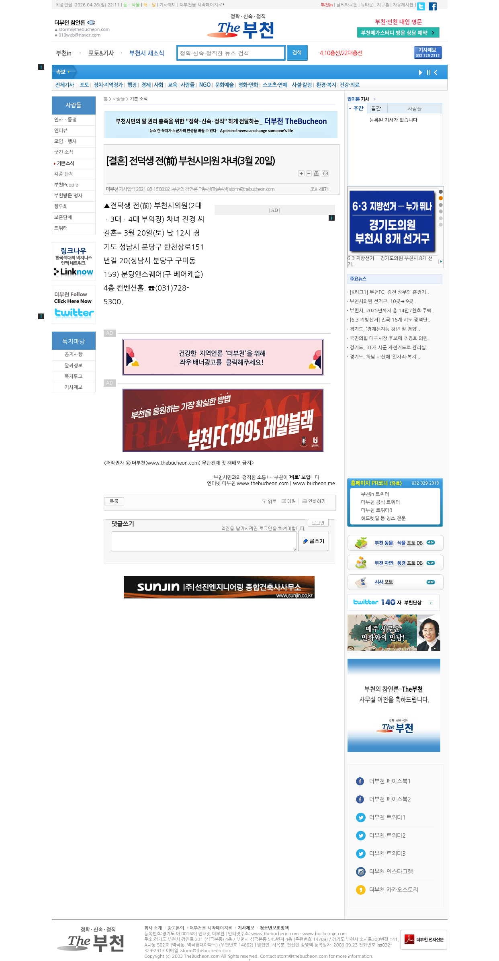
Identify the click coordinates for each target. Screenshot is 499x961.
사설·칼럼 (301, 85)
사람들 (187, 85)
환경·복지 (326, 85)
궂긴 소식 (64, 152)
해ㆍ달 (149, 5)
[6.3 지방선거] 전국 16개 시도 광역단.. (390, 320)
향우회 (61, 206)
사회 (158, 85)
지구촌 (383, 5)
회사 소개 (153, 928)
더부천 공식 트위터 (380, 502)
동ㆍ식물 (131, 5)
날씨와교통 (346, 5)
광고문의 (176, 928)
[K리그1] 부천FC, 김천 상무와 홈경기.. (389, 292)
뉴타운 (367, 5)
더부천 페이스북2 (390, 799)
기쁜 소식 (65, 163)
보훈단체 (63, 217)
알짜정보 (73, 365)
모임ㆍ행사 (65, 141)
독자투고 (73, 376)
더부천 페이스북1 (390, 781)
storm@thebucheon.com (251, 189)
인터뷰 (61, 130)
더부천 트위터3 (377, 510)
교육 (172, 85)
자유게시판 (403, 5)
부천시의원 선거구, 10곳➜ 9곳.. (383, 301)
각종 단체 (64, 174)
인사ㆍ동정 (65, 119)
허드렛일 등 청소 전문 (383, 518)
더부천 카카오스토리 (393, 890)
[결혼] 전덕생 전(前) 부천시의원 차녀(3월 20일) (190, 161)
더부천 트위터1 (387, 817)
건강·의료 (349, 85)
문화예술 (224, 85)
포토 (84, 85)
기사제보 (168, 5)
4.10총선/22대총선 (341, 53)
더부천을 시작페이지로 (202, 4)
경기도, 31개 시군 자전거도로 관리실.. (389, 347)
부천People (66, 184)
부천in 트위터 (375, 494)
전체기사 (64, 85)
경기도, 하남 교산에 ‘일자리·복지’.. (385, 356)
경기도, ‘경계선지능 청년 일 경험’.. (385, 329)
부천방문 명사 (68, 195)
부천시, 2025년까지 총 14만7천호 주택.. (392, 310)
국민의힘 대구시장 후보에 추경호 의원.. (390, 338)
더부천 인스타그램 (391, 872)
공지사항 (73, 354)
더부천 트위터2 (387, 835)
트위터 (61, 228)
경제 (146, 85)
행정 (132, 85)
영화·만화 (248, 85)
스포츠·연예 (275, 85)
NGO (205, 85)
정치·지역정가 (108, 85)
